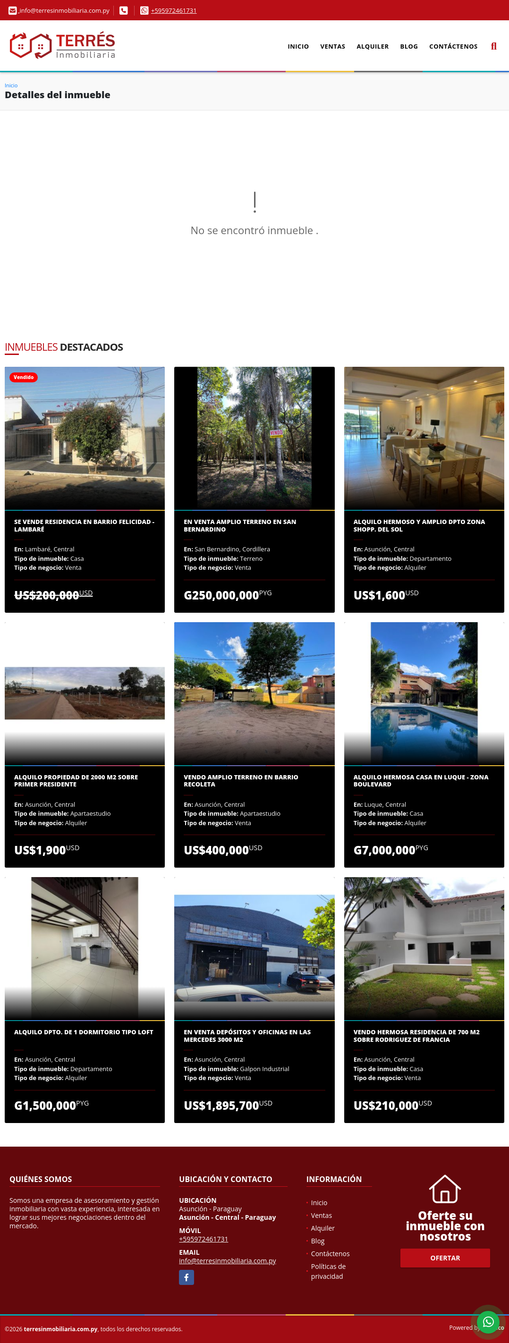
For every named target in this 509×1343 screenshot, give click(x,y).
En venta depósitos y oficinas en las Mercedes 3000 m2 (247, 1036)
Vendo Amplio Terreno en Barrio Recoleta (241, 781)
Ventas (333, 46)
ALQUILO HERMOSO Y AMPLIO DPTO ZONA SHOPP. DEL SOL (419, 525)
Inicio (298, 46)
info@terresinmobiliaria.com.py (227, 1260)
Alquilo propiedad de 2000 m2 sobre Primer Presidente (76, 781)
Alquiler (373, 46)
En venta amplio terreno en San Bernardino (240, 525)
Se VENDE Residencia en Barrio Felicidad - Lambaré (84, 525)
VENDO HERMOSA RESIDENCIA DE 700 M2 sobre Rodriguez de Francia (417, 1036)
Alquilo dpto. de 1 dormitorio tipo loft (83, 1032)
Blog (409, 46)
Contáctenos (453, 46)
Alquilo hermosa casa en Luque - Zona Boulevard (421, 781)
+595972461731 (174, 10)
